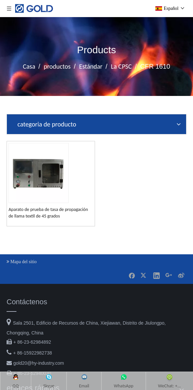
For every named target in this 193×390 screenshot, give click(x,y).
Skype (52, 178)
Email (83, 178)
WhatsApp (117, 178)
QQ (23, 178)
